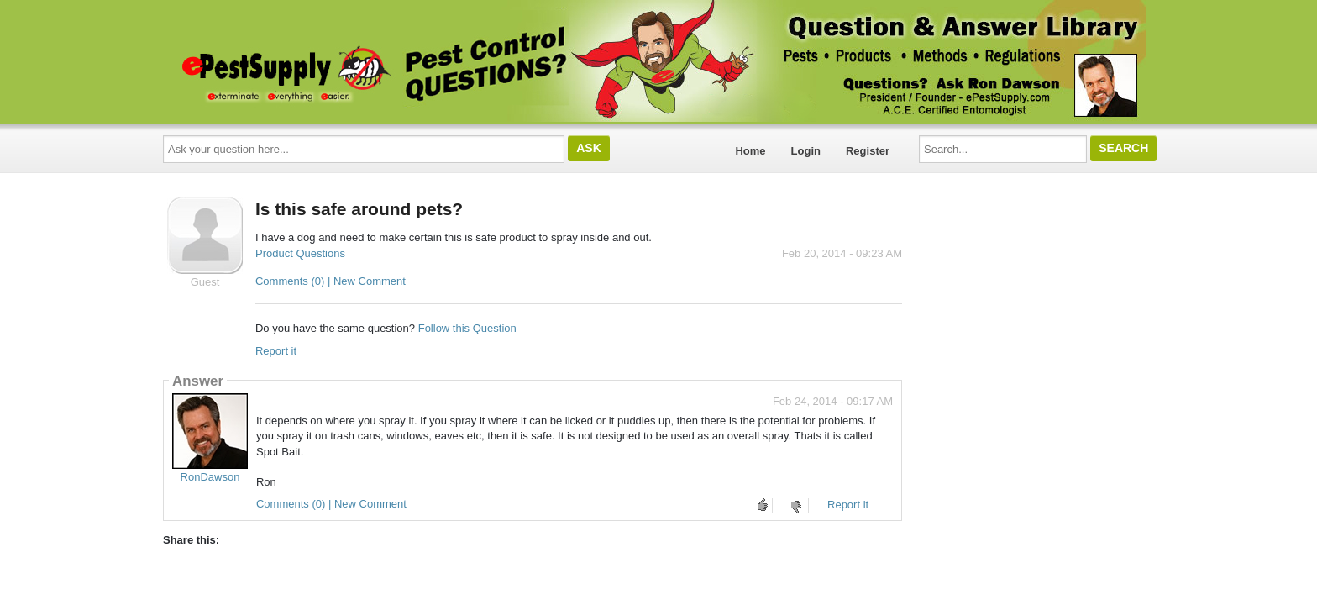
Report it (275, 351)
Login (806, 151)
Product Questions (300, 253)
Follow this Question (467, 328)
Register (867, 151)
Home (750, 151)
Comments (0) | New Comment (330, 281)
